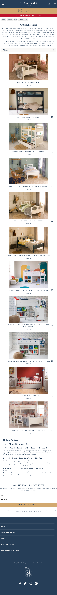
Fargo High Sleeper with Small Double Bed (28, 430)
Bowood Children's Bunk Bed (28, 117)
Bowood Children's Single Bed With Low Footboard (28, 186)
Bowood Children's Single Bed (28, 82)
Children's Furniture (32, 43)
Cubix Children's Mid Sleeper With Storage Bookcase (28, 290)
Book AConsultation (30, 10)
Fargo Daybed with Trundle (28, 395)
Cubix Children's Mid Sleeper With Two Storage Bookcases (28, 361)
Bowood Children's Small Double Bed (28, 221)
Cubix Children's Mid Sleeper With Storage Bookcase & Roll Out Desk (28, 325)
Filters (5, 50)
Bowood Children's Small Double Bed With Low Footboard (28, 255)
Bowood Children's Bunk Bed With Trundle (28, 152)
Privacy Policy (28, 511)
